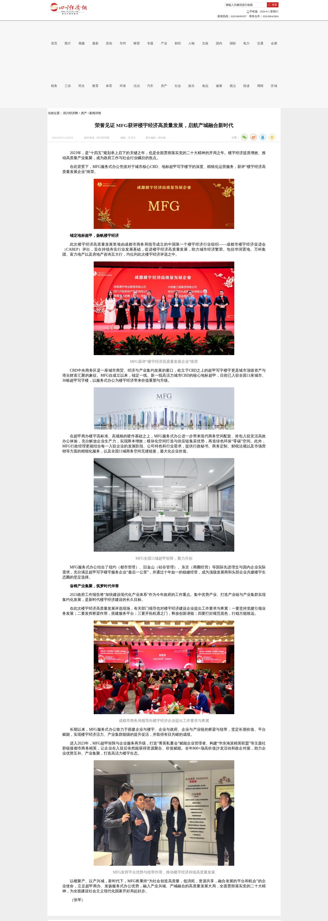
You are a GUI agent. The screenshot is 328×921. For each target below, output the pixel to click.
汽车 (150, 86)
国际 (233, 43)
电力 (246, 43)
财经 (178, 43)
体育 (109, 86)
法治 (136, 86)
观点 (233, 86)
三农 (68, 86)
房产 (164, 86)
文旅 (205, 43)
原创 (109, 43)
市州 (123, 43)
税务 (54, 86)
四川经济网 (70, 113)
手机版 (252, 11)
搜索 (274, 4)
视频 (81, 43)
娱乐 (191, 86)
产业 (164, 43)
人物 (191, 43)
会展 (274, 43)
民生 (81, 86)
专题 (150, 43)
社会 (178, 86)
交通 (260, 43)
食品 (205, 86)
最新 (95, 43)
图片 (68, 43)
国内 (219, 43)
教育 (95, 86)
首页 (54, 43)
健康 (219, 86)
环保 (123, 86)
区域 (274, 86)
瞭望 (136, 43)
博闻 (260, 86)
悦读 (246, 86)
